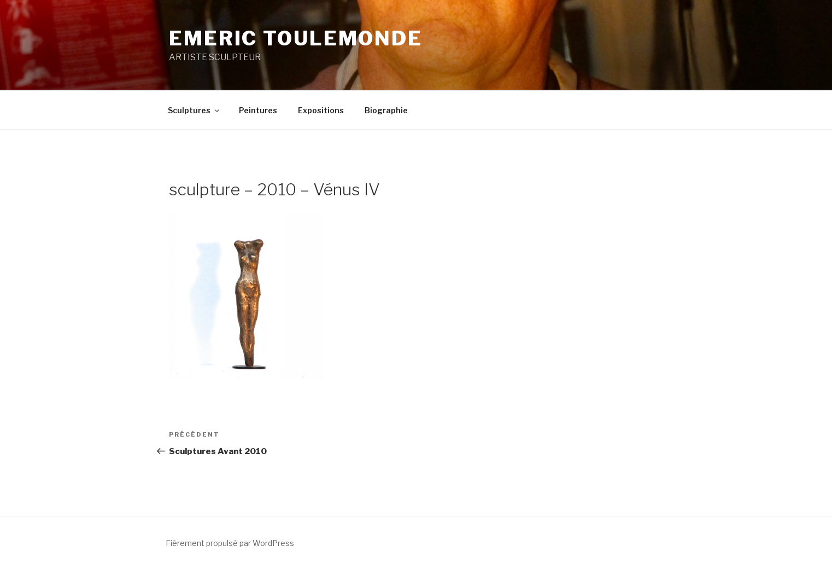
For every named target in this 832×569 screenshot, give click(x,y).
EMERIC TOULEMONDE (296, 38)
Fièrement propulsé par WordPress (230, 543)
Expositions (321, 110)
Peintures (258, 110)
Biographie (386, 110)
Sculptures (194, 110)
